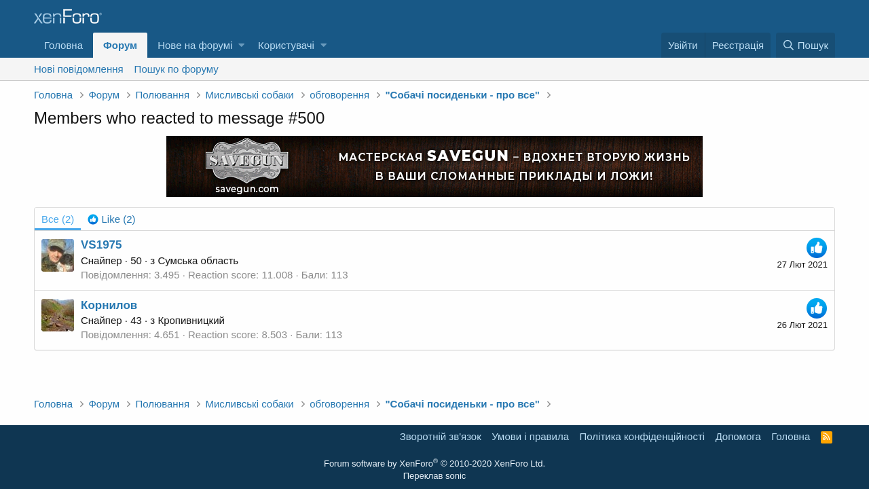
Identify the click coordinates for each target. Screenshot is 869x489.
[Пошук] (805, 45)
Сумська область (198, 260)
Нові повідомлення (79, 69)
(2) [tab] (57, 219)
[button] (241, 45)
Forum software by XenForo (434, 463)
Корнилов (109, 305)
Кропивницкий (191, 320)
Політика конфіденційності (642, 436)
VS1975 (101, 244)
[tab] (111, 219)
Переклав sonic (434, 476)
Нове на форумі (195, 45)
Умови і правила (530, 436)
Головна (63, 45)
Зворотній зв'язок (440, 436)
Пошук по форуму (176, 69)
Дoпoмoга (738, 436)
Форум (120, 45)
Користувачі (286, 45)
